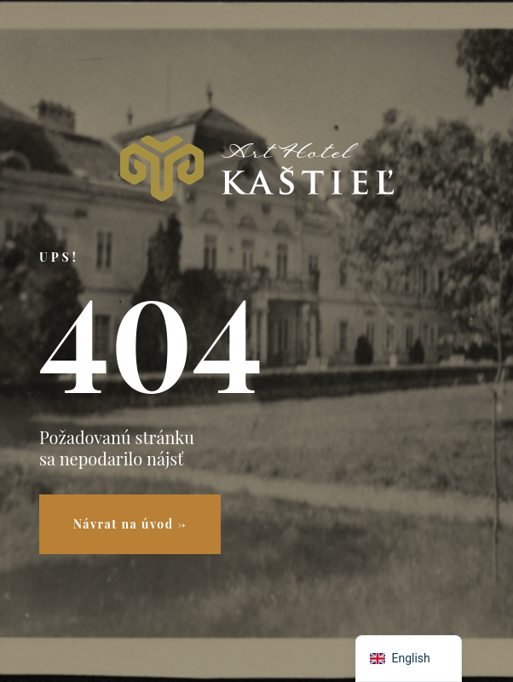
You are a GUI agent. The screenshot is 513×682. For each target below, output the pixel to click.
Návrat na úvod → (130, 524)
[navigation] (408, 658)
